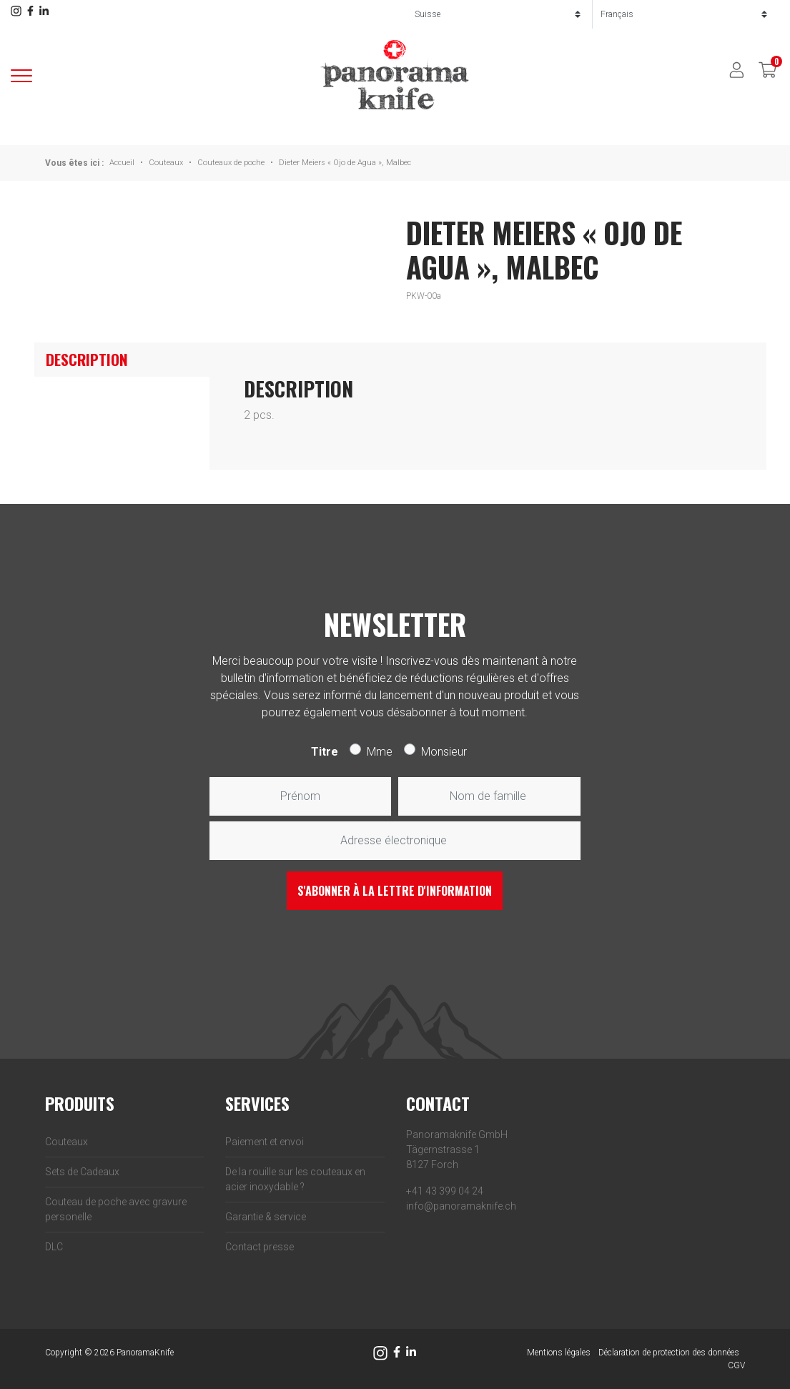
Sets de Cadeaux (82, 1171)
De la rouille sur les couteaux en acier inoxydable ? (295, 1179)
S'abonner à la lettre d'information (394, 890)
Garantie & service (265, 1216)
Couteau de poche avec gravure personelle (116, 1209)
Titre (324, 751)
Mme (379, 751)
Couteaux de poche (231, 162)
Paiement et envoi (264, 1141)
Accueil (121, 162)
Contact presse (259, 1246)
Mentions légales (559, 1353)
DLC (54, 1246)
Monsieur (444, 751)
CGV (736, 1365)
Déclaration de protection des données (668, 1353)
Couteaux (166, 162)
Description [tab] (87, 359)
